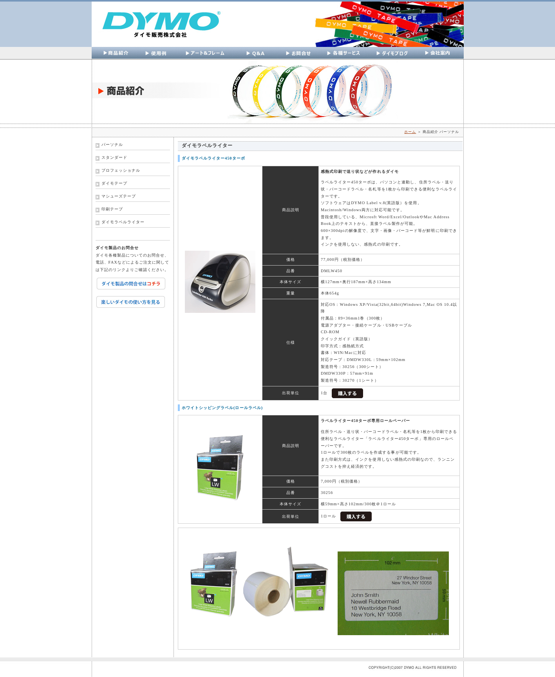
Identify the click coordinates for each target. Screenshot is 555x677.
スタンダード (114, 157)
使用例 (157, 53)
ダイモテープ (114, 183)
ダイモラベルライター (123, 222)
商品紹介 (118, 53)
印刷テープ (112, 209)
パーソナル (112, 144)
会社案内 (440, 53)
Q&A (258, 53)
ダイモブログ (392, 53)
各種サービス (344, 53)
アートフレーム (207, 53)
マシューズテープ (118, 196)
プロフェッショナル (120, 170)
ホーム (410, 132)
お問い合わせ (298, 53)
